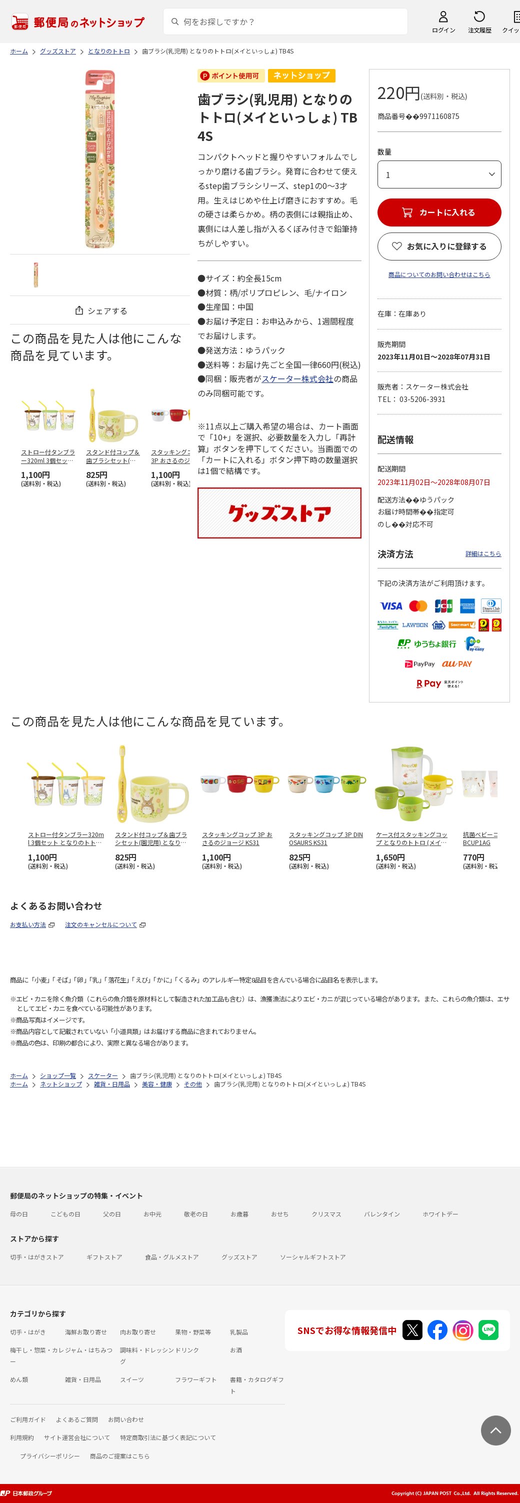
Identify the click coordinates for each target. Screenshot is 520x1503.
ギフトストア (104, 1256)
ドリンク (187, 1350)
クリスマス (327, 1214)
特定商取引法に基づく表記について (168, 1437)
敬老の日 (196, 1214)
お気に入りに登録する (447, 246)
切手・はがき (28, 1332)
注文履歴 (479, 30)
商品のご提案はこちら (120, 1456)
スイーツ (132, 1379)
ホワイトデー (440, 1214)
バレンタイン (382, 1214)
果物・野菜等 (193, 1332)
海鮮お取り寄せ (86, 1332)
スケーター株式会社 (298, 378)
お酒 (236, 1350)
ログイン (443, 30)
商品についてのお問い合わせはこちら (439, 274)
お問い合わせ (126, 1419)
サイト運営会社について (77, 1437)
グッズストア (240, 1256)
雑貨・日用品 (83, 1379)
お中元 (153, 1214)
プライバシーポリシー (50, 1456)
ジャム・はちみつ (88, 1350)
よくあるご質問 (77, 1419)
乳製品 (239, 1332)
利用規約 (22, 1437)
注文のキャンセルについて (101, 924)
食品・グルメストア (172, 1256)
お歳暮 (239, 1214)
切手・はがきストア (37, 1256)
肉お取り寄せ (138, 1332)
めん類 (19, 1379)
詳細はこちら (484, 553)
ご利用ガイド (28, 1419)
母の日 (19, 1214)
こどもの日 (65, 1214)
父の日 (112, 1214)
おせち (280, 1214)
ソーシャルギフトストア (313, 1256)
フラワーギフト (196, 1379)
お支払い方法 (28, 924)
